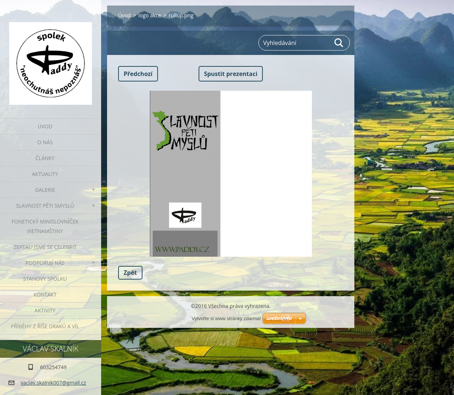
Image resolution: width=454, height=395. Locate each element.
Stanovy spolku (45, 278)
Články (45, 158)
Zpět (130, 272)
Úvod (45, 126)
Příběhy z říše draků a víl (45, 326)
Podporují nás (45, 262)
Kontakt (45, 294)
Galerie (45, 189)
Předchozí (138, 74)
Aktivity (45, 310)
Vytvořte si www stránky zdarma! (226, 318)
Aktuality (45, 173)
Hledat (339, 42)
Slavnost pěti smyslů (45, 205)
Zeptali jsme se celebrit (44, 246)
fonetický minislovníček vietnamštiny (45, 226)
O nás (45, 142)
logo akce (149, 15)
